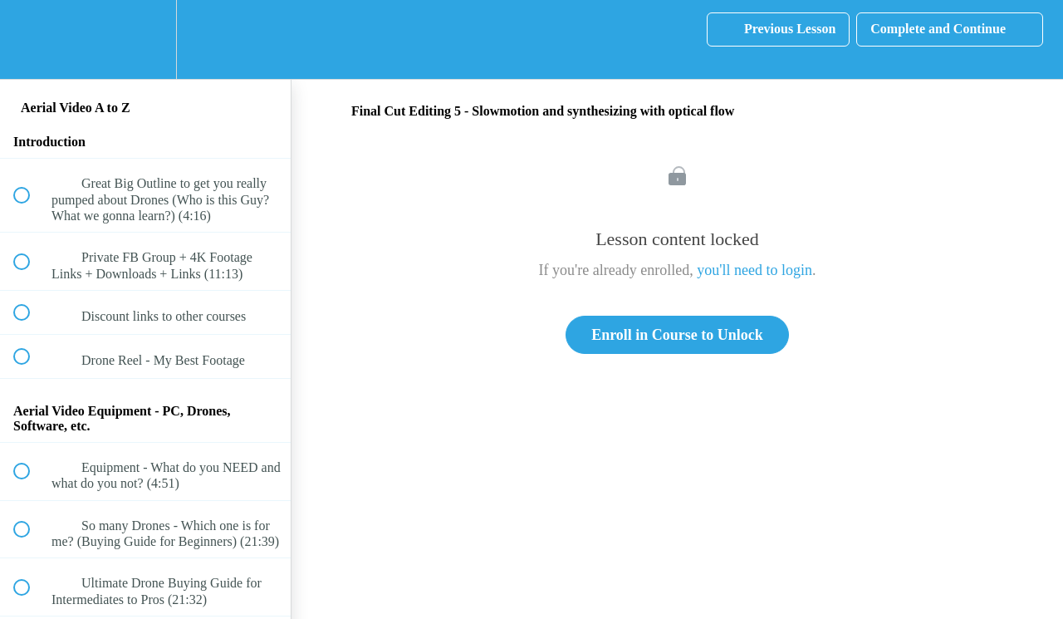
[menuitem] (145, 39)
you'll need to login (754, 270)
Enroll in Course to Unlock (677, 335)
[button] (30, 39)
